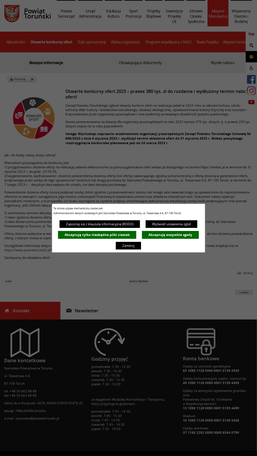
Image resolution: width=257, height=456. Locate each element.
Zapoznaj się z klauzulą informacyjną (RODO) (99, 224)
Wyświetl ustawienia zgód (171, 224)
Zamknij (128, 245)
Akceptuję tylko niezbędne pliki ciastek (97, 234)
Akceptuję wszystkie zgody (170, 234)
